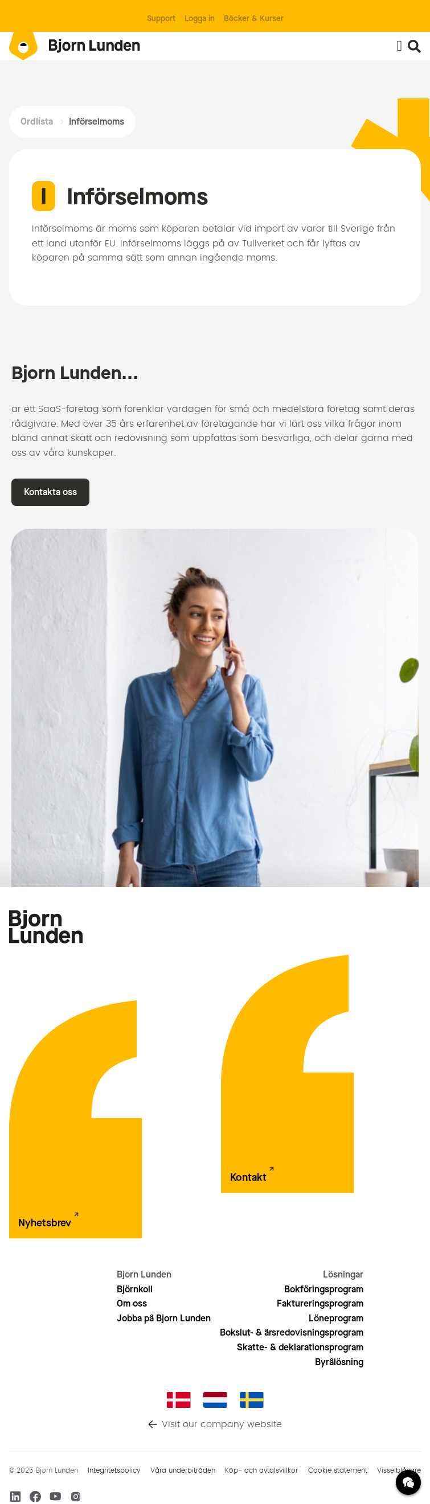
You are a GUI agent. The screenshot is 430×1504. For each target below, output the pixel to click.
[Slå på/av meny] (399, 46)
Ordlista (37, 121)
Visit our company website (222, 1424)
